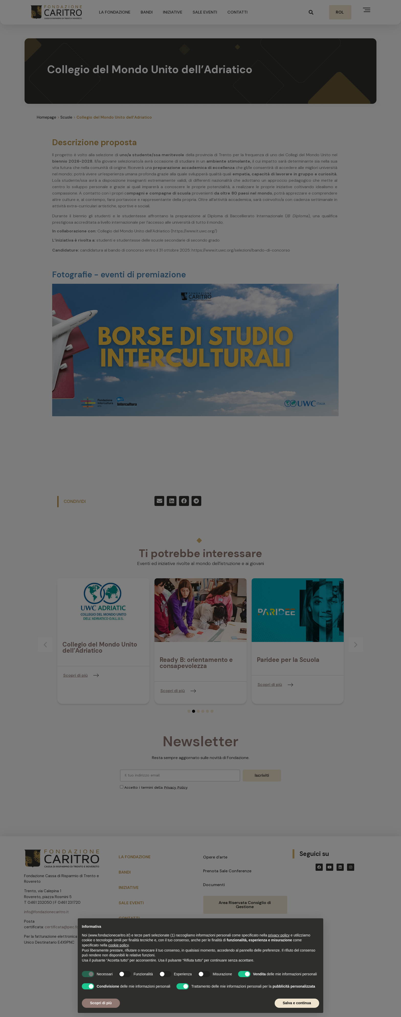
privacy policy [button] (278, 935)
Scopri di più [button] (101, 1003)
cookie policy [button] (118, 945)
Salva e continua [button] (297, 1003)
